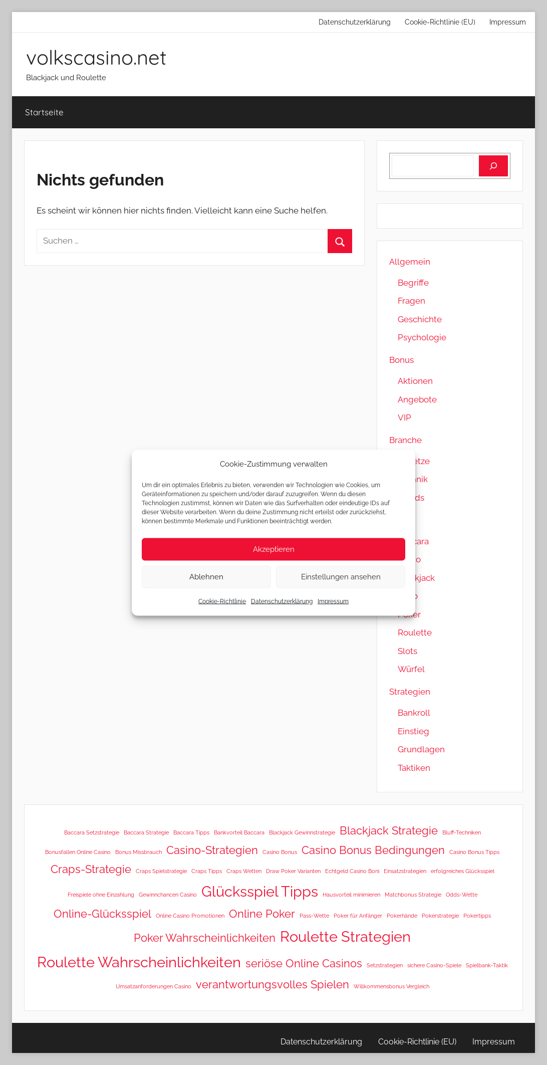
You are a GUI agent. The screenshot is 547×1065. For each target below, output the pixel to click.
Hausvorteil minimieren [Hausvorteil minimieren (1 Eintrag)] (351, 895)
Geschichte (420, 319)
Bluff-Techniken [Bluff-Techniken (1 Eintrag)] (461, 832)
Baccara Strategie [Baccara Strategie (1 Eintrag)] (146, 832)
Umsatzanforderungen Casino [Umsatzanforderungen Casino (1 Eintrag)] (153, 986)
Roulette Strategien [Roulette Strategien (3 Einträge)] (345, 936)
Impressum (333, 600)
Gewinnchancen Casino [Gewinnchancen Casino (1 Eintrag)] (168, 895)
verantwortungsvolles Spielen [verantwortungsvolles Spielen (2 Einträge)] (272, 984)
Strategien (409, 692)
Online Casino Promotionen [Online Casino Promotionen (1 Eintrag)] (190, 916)
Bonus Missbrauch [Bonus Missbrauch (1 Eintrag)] (138, 852)
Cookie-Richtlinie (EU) (440, 22)
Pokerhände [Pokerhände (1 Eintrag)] (402, 916)
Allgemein (409, 262)
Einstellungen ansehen (341, 576)
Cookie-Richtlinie (222, 600)
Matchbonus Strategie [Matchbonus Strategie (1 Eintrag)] (413, 895)
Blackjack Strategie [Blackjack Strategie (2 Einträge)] (389, 830)
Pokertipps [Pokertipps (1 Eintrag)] (477, 916)
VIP (404, 417)
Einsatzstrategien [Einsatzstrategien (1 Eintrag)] (405, 871)
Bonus (401, 360)
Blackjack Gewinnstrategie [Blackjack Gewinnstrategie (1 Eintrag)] (302, 832)
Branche (405, 440)
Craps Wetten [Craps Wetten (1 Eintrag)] (243, 871)
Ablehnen (206, 576)
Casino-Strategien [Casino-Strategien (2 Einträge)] (212, 850)
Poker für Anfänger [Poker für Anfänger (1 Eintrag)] (358, 916)
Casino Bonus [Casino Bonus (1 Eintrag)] (279, 852)
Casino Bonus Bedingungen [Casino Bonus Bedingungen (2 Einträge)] (373, 850)
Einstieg (413, 731)
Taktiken (414, 768)
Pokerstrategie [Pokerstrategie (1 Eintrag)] (440, 916)
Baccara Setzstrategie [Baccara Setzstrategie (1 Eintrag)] (91, 832)
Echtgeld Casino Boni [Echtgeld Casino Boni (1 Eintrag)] (352, 871)
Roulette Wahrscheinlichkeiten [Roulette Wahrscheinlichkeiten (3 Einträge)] (139, 962)
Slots (407, 651)
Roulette (415, 632)
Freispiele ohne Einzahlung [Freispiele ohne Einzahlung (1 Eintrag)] (101, 895)
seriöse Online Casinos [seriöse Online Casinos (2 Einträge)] (303, 963)
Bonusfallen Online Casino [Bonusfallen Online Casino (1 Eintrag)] (78, 852)
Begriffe (413, 283)
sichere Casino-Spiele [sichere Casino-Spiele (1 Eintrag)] (434, 965)
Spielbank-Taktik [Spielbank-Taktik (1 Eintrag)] (487, 965)
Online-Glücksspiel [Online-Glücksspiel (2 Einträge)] (102, 913)
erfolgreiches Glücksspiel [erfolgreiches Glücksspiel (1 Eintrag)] (462, 871)
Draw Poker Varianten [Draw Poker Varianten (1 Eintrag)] (293, 871)
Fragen (411, 301)
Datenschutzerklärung (282, 600)
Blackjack (416, 578)
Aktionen (415, 381)
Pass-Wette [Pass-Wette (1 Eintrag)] (314, 916)
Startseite (44, 112)
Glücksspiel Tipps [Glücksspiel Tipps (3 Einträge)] (259, 891)
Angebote (417, 399)
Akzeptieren (274, 549)
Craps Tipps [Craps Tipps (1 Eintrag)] (206, 871)
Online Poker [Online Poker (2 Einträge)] (262, 913)
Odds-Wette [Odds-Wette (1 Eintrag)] (461, 895)
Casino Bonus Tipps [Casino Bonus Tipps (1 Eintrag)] (474, 852)
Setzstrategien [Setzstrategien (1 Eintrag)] (385, 965)
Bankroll (414, 713)
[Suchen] (493, 165)
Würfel (411, 669)
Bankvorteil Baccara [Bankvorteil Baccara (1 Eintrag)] (239, 832)
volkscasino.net (96, 57)
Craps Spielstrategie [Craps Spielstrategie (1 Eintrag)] (161, 871)
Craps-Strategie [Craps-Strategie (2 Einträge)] (91, 869)
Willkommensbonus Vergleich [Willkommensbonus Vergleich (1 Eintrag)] (391, 986)
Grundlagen (421, 749)
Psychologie (422, 337)
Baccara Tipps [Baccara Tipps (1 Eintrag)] (191, 832)
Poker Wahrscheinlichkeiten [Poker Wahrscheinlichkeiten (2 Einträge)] (205, 937)
